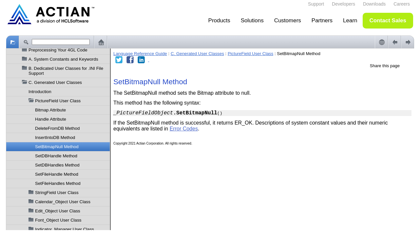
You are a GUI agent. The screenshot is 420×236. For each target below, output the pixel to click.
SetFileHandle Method (56, 174)
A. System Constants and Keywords (63, 59)
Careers (401, 4)
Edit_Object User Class (57, 210)
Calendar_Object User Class (62, 201)
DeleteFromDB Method (57, 128)
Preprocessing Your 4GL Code (58, 50)
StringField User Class (57, 192)
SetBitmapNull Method (57, 146)
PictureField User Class (58, 100)
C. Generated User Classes (55, 82)
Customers (287, 20)
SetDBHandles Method (57, 165)
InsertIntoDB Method (55, 137)
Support (316, 4)
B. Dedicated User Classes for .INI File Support (66, 71)
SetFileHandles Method (58, 183)
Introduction (40, 91)
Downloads (374, 4)
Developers (343, 4)
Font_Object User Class (58, 220)
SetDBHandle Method (56, 155)
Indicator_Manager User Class (64, 229)
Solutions (252, 20)
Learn (350, 20)
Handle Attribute (50, 119)
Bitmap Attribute (50, 110)
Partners (322, 20)
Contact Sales (388, 20)
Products (219, 20)
